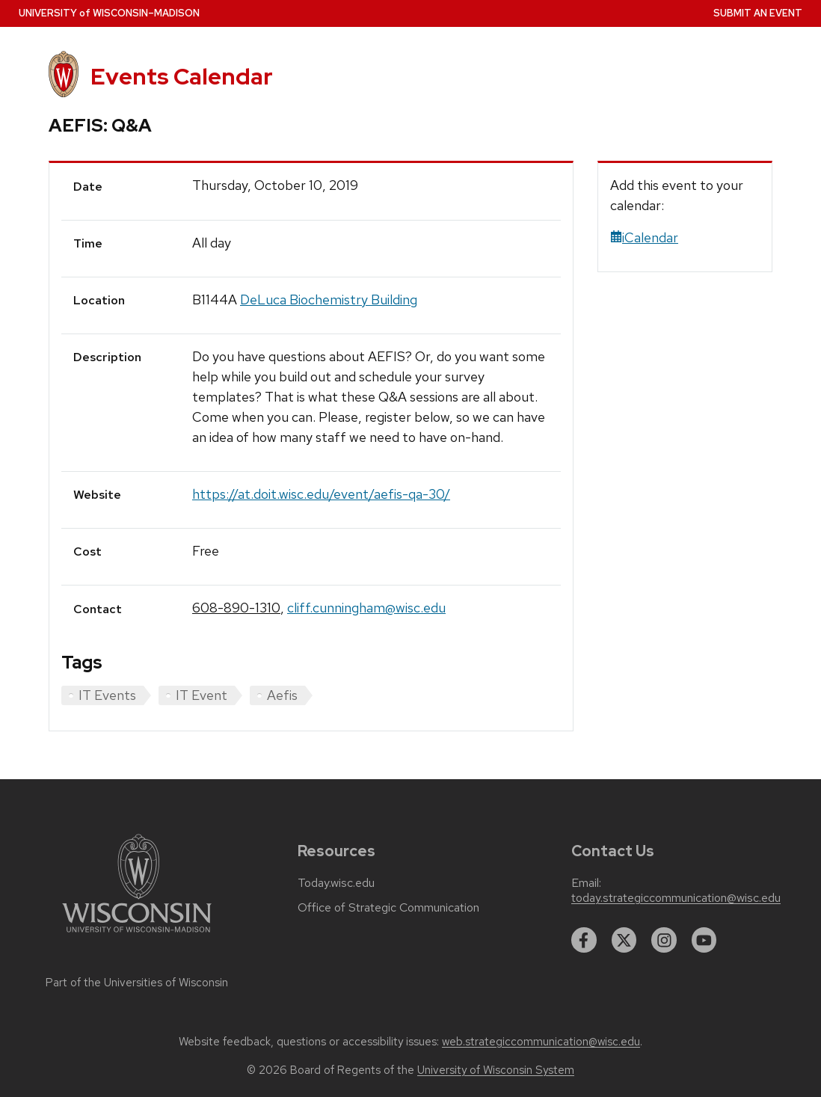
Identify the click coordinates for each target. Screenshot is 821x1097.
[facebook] (584, 940)
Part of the (137, 982)
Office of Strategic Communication (388, 907)
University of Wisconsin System (495, 1070)
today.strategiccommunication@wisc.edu (676, 898)
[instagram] (664, 940)
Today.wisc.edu (336, 883)
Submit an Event (757, 13)
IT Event (201, 695)
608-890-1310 (236, 607)
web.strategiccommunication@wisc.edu (541, 1041)
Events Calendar (181, 76)
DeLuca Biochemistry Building (328, 299)
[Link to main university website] (137, 935)
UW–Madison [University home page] (109, 13)
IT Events (107, 695)
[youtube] (704, 940)
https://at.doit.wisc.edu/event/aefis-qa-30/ (321, 494)
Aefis (282, 695)
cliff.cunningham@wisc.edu (366, 607)
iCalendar (644, 237)
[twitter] (624, 940)
